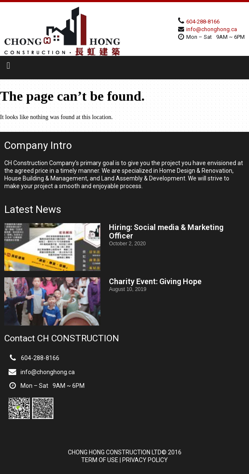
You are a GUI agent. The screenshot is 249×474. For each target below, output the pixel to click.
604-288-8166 (203, 21)
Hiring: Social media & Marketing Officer (166, 232)
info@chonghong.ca (211, 29)
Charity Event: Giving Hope (155, 281)
